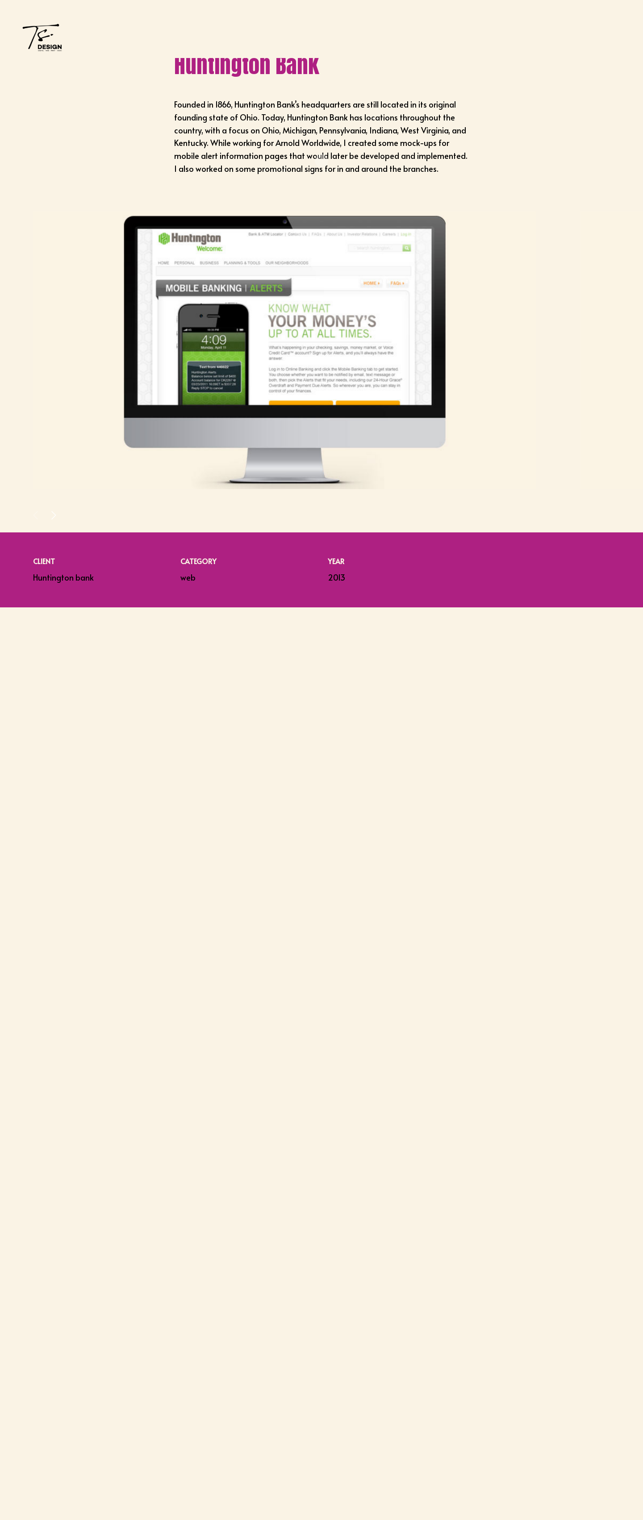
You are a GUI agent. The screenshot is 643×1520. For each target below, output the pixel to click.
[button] (53, 515)
